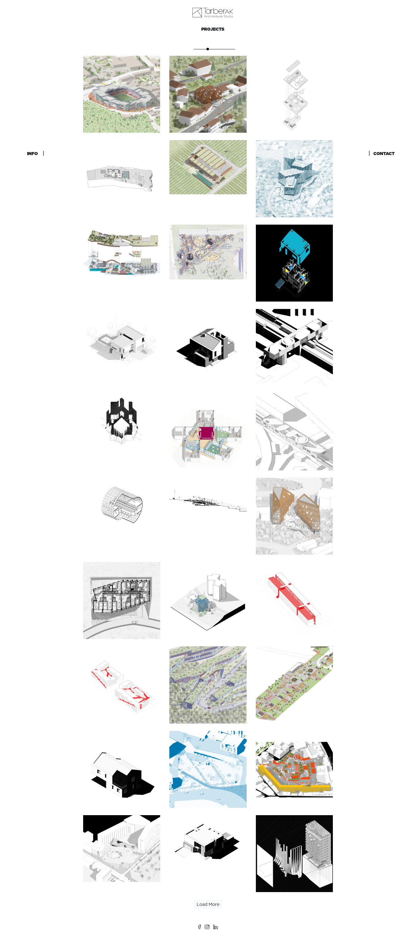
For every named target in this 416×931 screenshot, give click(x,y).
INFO (32, 153)
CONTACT (384, 153)
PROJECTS (212, 29)
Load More (208, 904)
